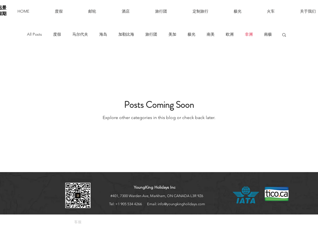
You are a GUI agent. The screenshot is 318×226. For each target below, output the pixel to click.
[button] (101, 11)
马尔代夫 (80, 34)
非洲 (249, 34)
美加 (172, 34)
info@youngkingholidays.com (181, 204)
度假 (57, 34)
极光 (191, 34)
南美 (211, 34)
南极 (268, 34)
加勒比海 (126, 34)
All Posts (34, 34)
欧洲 (230, 34)
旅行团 (151, 34)
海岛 (103, 34)
